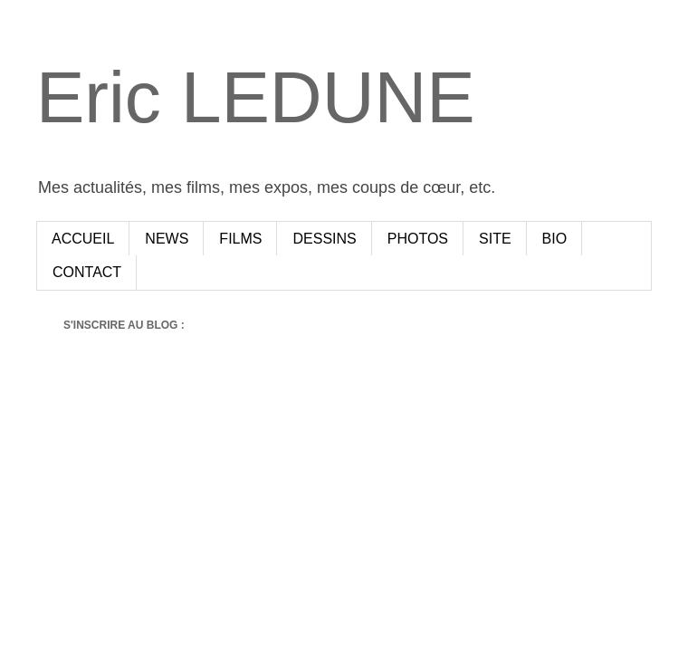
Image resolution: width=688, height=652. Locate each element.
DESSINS (324, 238)
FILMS (240, 238)
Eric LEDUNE (255, 97)
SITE (495, 238)
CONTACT (87, 272)
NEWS (166, 238)
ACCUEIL (83, 238)
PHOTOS (417, 238)
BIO (555, 238)
